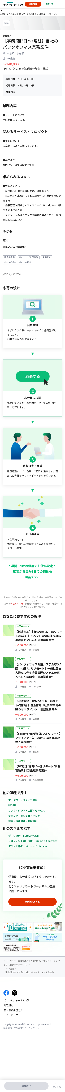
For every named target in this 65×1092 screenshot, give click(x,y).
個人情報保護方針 (13, 1010)
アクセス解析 (15, 846)
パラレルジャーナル (14, 1000)
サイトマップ (10, 1015)
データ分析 (14, 835)
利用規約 (8, 1005)
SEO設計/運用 (31, 835)
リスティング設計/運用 (20, 841)
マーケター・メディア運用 (22, 800)
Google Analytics (46, 841)
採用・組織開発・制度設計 (22, 821)
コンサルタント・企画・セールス (26, 810)
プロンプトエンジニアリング (24, 816)
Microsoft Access (36, 846)
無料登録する (32, 901)
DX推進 (12, 805)
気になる (57, 1087)
